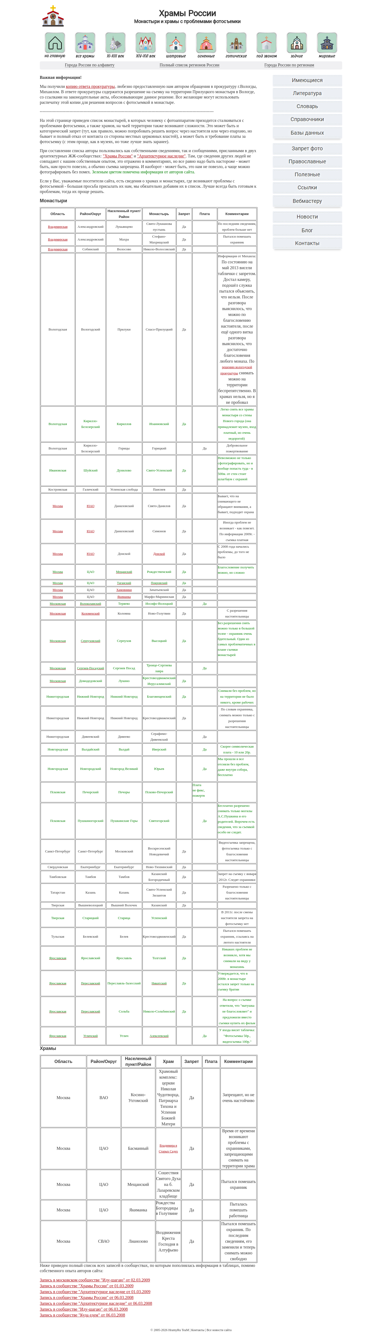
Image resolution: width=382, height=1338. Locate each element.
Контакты (198, 1330)
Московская (58, 613)
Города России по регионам (289, 65)
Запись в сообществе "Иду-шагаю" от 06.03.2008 (84, 1309)
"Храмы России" (118, 156)
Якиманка (124, 597)
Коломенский (90, 613)
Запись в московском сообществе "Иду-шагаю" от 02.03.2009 (95, 1280)
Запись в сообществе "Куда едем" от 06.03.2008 (82, 1315)
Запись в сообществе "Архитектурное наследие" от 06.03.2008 (96, 1303)
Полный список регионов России (189, 65)
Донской (159, 554)
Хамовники (124, 590)
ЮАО (90, 506)
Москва (58, 506)
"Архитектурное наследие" (161, 156)
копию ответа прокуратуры (90, 86)
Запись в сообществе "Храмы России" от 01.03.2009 (86, 1286)
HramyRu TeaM (178, 1330)
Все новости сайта (219, 1330)
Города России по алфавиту (90, 65)
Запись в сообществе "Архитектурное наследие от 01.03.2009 (95, 1291)
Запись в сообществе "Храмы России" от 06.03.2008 (86, 1297)
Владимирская (58, 227)
